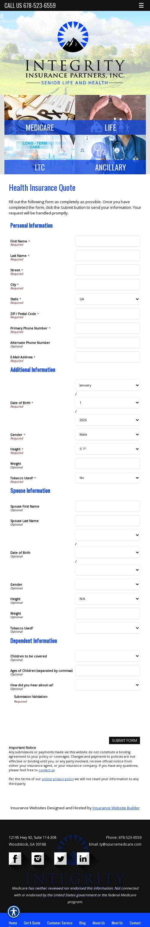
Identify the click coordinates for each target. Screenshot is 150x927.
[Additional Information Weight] (107, 463)
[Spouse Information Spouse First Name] (107, 506)
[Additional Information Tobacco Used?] (107, 478)
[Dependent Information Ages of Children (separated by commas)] (107, 670)
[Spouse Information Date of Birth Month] (107, 535)
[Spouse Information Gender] (107, 584)
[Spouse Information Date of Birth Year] (107, 570)
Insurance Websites (28, 807)
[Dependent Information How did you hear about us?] (107, 685)
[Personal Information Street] (107, 270)
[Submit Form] (124, 740)
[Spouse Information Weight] (107, 613)
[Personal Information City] (107, 284)
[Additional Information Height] (107, 449)
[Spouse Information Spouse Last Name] (107, 520)
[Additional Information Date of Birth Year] (107, 420)
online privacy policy (58, 779)
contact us (47, 770)
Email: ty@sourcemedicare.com (115, 844)
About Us (99, 922)
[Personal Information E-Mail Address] (107, 357)
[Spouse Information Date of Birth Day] (107, 552)
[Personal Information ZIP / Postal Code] (107, 313)
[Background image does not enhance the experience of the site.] (39, 115)
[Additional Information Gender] (107, 434)
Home (13, 922)
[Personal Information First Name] (107, 241)
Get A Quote (32, 922)
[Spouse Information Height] (107, 599)
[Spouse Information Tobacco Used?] (107, 628)
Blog (82, 922)
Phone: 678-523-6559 (123, 837)
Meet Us (117, 922)
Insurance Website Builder (116, 807)
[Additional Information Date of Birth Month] (107, 385)
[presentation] (58, 715)
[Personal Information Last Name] (107, 255)
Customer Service (59, 922)
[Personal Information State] (107, 299)
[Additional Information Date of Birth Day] (107, 402)
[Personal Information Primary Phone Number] (107, 328)
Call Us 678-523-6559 (30, 5)
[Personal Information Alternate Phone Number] (107, 342)
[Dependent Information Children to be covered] (107, 656)
